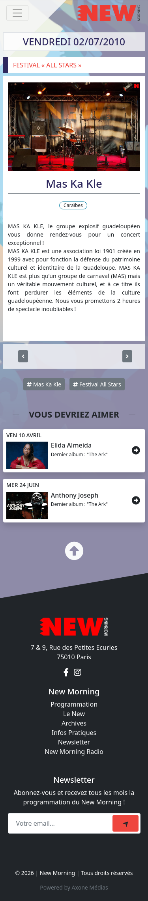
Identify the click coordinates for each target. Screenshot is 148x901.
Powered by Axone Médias (74, 887)
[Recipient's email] (61, 823)
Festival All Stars (97, 384)
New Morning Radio (74, 751)
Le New (74, 713)
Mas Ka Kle (44, 384)
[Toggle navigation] (17, 13)
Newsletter (74, 742)
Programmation (74, 704)
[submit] (125, 823)
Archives (74, 723)
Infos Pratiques (74, 732)
